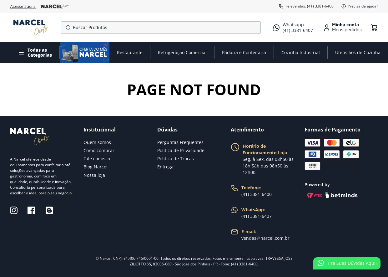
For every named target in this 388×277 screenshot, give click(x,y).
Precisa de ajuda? (359, 6)
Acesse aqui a (39, 6)
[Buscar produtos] (67, 27)
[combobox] (161, 27)
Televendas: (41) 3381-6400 (306, 6)
